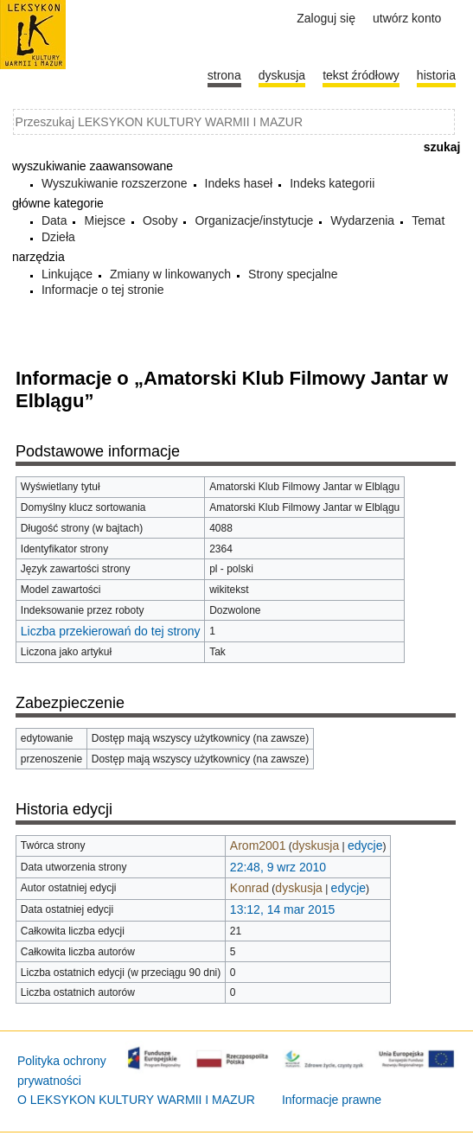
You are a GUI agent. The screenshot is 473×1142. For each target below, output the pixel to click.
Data (54, 220)
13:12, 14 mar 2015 (282, 909)
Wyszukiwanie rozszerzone (115, 183)
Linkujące (67, 274)
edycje (365, 845)
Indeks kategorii (332, 183)
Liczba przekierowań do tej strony (111, 631)
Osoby (160, 220)
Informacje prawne (331, 1100)
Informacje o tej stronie (103, 290)
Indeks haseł (239, 183)
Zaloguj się (326, 18)
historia (436, 75)
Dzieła (58, 237)
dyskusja (315, 845)
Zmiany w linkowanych (170, 274)
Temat (428, 220)
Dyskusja (282, 75)
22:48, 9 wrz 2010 (278, 867)
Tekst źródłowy (361, 75)
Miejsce (104, 220)
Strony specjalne (293, 274)
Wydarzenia (362, 220)
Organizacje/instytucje (254, 220)
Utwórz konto (407, 18)
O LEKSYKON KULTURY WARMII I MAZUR (136, 1100)
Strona (224, 75)
